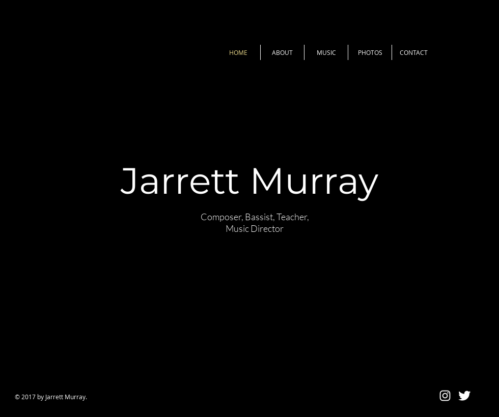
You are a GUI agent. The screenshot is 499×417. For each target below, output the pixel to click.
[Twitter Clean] (464, 396)
